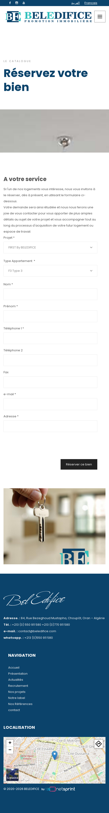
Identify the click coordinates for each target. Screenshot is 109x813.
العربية (75, 3)
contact (14, 710)
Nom (8, 284)
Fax (6, 372)
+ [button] (9, 743)
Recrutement (18, 686)
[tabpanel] (54, 526)
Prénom (11, 306)
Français (90, 3)
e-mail (10, 394)
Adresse (11, 416)
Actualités (15, 679)
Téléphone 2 (13, 350)
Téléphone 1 (14, 328)
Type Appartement (19, 261)
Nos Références (20, 704)
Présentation (18, 673)
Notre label (16, 698)
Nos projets (16, 692)
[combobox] (50, 247)
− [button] (9, 750)
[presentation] (61, 444)
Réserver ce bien (79, 464)
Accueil (13, 667)
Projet (9, 237)
